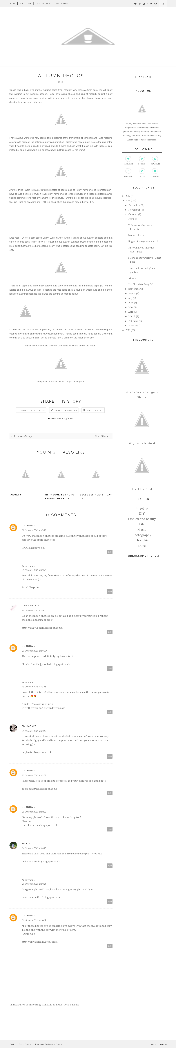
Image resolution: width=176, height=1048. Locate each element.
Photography (142, 535)
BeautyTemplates (26, 1044)
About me (26, 4)
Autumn (61, 418)
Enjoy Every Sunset (53, 237)
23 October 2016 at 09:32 (34, 650)
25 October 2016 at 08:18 (34, 883)
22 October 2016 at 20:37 (34, 610)
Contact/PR (43, 4)
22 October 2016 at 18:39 (34, 530)
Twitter (60, 381)
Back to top (159, 1044)
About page (132, 139)
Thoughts (142, 540)
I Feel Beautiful (142, 489)
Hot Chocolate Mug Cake (141, 284)
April (130, 311)
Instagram (79, 381)
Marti (26, 843)
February (133, 320)
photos (70, 418)
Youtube (155, 172)
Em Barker (29, 726)
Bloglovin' (42, 381)
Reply (110, 552)
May (130, 307)
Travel (142, 545)
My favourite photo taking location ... (59, 496)
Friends (132, 278)
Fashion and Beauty (142, 519)
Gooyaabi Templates (55, 1044)
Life (142, 524)
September (134, 288)
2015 (128, 330)
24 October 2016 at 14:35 (34, 848)
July (130, 298)
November (134, 209)
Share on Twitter (66, 410)
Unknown (28, 525)
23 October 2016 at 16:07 (34, 775)
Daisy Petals (31, 605)
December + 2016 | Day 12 (96, 496)
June (130, 302)
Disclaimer (61, 4)
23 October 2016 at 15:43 (34, 731)
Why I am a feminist (142, 443)
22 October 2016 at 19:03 (34, 570)
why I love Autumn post (85, 90)
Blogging (142, 508)
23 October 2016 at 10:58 (34, 686)
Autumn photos (136, 235)
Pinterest (52, 381)
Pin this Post (95, 410)
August (132, 293)
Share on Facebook (33, 410)
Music (142, 529)
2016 (128, 200)
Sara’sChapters (31, 587)
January (15, 494)
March (131, 316)
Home (12, 4)
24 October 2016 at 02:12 (34, 811)
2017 (128, 195)
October (133, 214)
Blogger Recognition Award (143, 241)
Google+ (69, 381)
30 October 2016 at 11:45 (34, 920)
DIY (142, 513)
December (134, 205)
